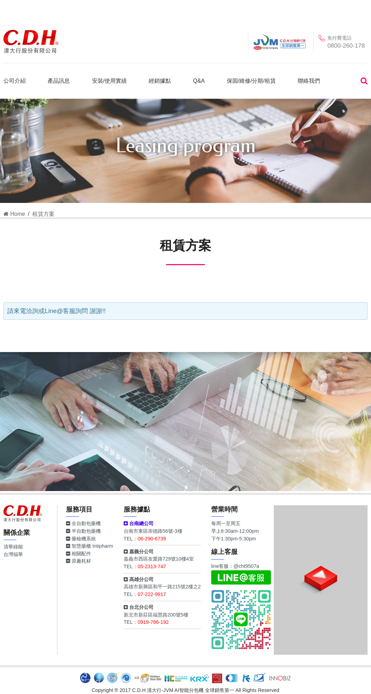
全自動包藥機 (83, 523)
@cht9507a (246, 566)
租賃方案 (43, 214)
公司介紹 (14, 81)
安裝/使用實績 (109, 81)
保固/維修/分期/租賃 (251, 81)
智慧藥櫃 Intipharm (89, 546)
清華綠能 (13, 546)
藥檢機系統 (81, 538)
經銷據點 (160, 81)
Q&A (199, 81)
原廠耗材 (78, 561)
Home (14, 214)
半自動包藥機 (83, 531)
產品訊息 (59, 81)
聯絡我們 (309, 81)
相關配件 (78, 553)
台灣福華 (13, 554)
